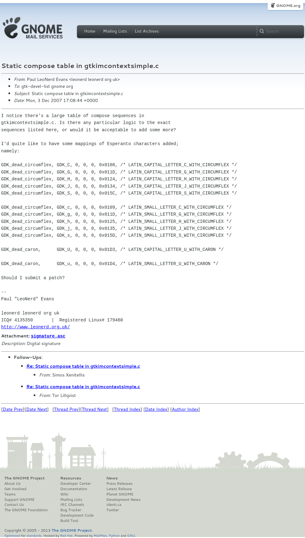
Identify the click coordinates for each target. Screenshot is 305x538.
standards (34, 535)
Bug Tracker (70, 509)
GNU (131, 535)
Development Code (77, 515)
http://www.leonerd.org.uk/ (35, 327)
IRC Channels (72, 504)
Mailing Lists (115, 31)
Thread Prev (66, 409)
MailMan (100, 535)
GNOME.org (288, 5)
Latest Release (119, 488)
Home (90, 31)
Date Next (36, 409)
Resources (70, 477)
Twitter (112, 509)
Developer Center (75, 483)
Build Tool (69, 520)
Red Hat (66, 535)
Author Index (185, 409)
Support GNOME (19, 499)
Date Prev (13, 409)
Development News (123, 499)
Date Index (156, 409)
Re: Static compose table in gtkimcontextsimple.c (83, 366)
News (112, 477)
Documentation (73, 488)
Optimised (12, 535)
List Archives (147, 31)
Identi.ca (113, 504)
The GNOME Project (24, 477)
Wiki (64, 493)
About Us (12, 483)
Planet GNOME (119, 493)
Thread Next (94, 409)
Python (114, 535)
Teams (10, 493)
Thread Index (127, 409)
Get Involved (15, 488)
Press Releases (119, 483)
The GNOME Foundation (26, 509)
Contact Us (14, 504)
